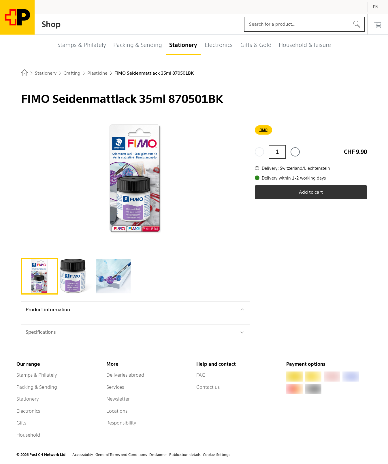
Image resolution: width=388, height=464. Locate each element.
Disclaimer (158, 454)
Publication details (185, 454)
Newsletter (118, 399)
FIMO (263, 130)
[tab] (39, 276)
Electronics (28, 411)
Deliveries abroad (125, 375)
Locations (116, 411)
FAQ (201, 375)
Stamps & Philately (36, 375)
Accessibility (82, 454)
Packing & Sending (36, 387)
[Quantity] (277, 152)
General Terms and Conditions (121, 454)
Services (115, 387)
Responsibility (121, 423)
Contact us (208, 387)
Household (28, 435)
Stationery (27, 399)
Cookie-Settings (216, 454)
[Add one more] (295, 151)
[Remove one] (259, 151)
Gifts (21, 423)
